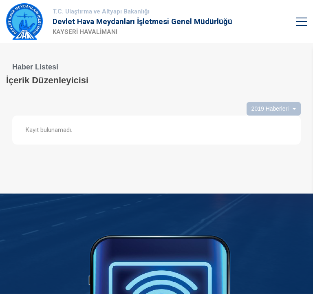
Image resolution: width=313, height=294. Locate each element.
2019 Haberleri (270, 108)
